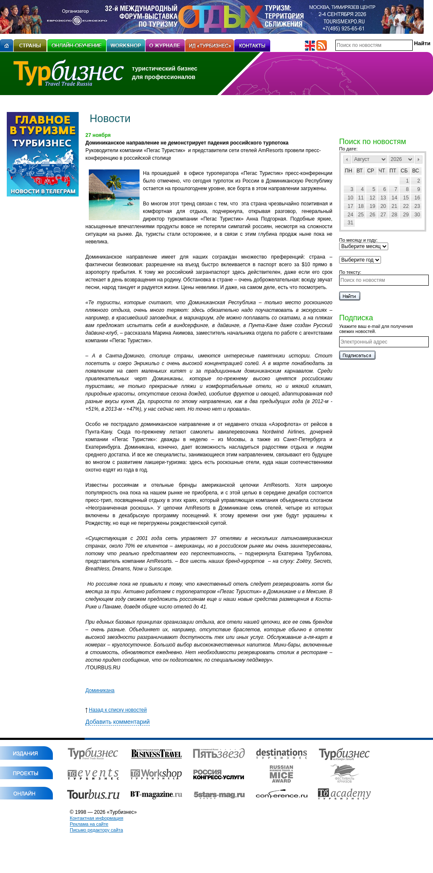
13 (383, 198)
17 (350, 206)
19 (372, 206)
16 (417, 198)
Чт (381, 171)
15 (405, 198)
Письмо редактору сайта (96, 829)
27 (383, 215)
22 (405, 206)
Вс (415, 171)
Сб (404, 171)
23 (417, 206)
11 (361, 198)
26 (372, 215)
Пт (392, 171)
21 (394, 206)
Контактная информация (96, 818)
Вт (359, 171)
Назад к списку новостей (116, 710)
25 (361, 215)
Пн (348, 171)
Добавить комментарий (117, 721)
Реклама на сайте (89, 824)
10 (350, 198)
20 (383, 206)
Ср (370, 171)
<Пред (347, 160)
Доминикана (100, 690)
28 (394, 215)
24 (350, 215)
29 (405, 215)
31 (350, 223)
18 (361, 206)
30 (417, 215)
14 (394, 198)
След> (418, 160)
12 (372, 198)
